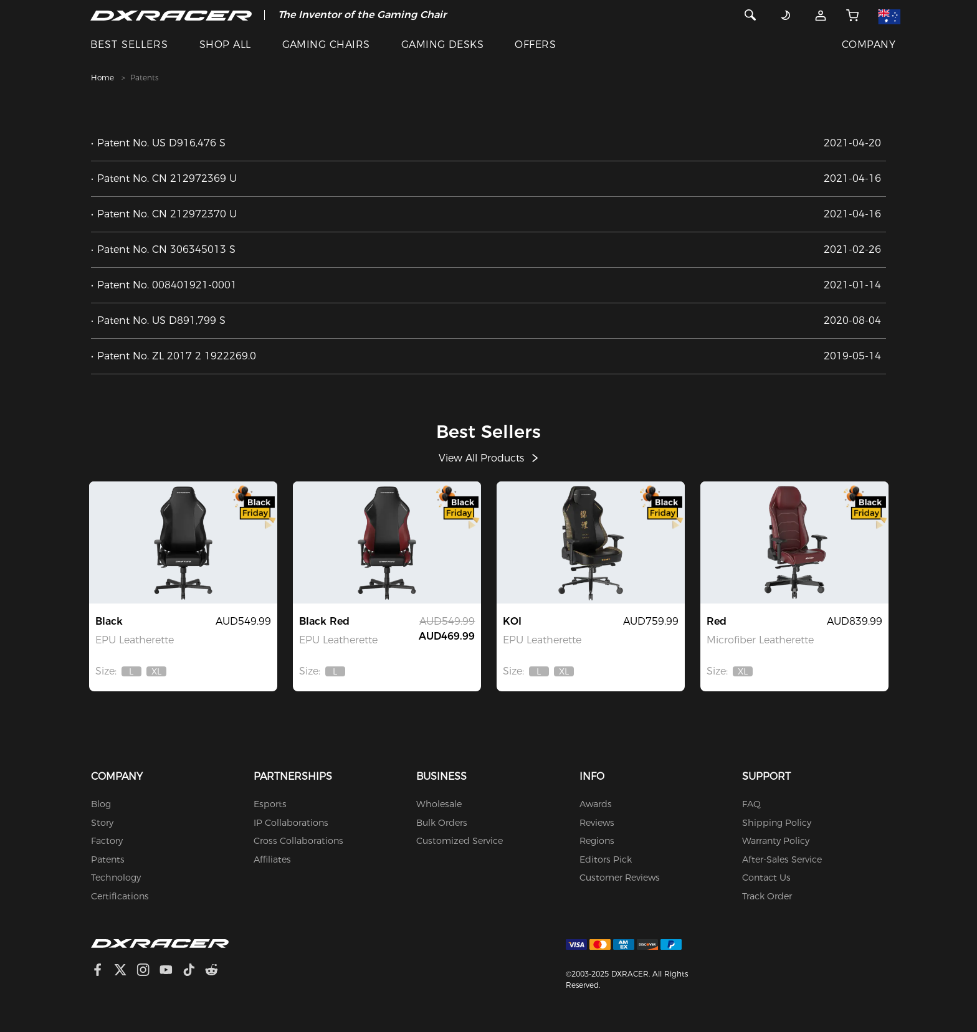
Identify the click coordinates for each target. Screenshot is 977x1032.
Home (102, 77)
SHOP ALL (225, 44)
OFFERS (535, 44)
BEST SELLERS (129, 44)
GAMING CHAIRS (326, 44)
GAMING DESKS (442, 44)
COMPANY (868, 44)
